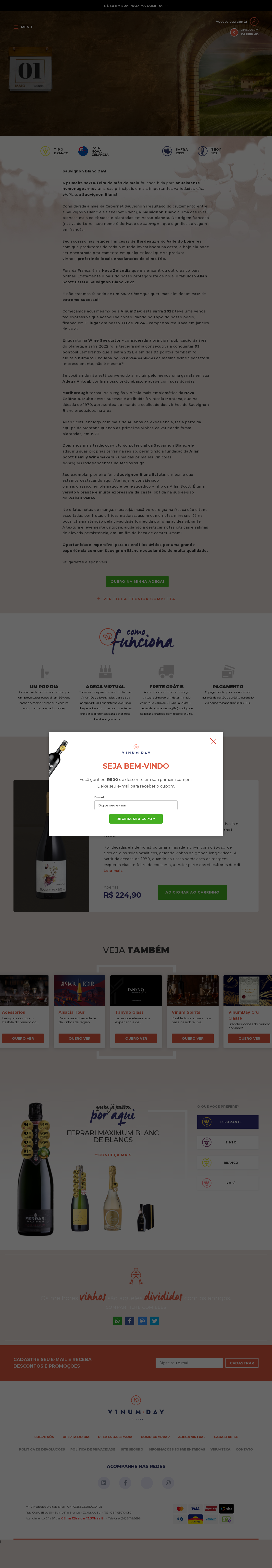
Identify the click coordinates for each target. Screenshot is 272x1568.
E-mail (99, 797)
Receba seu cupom (136, 819)
